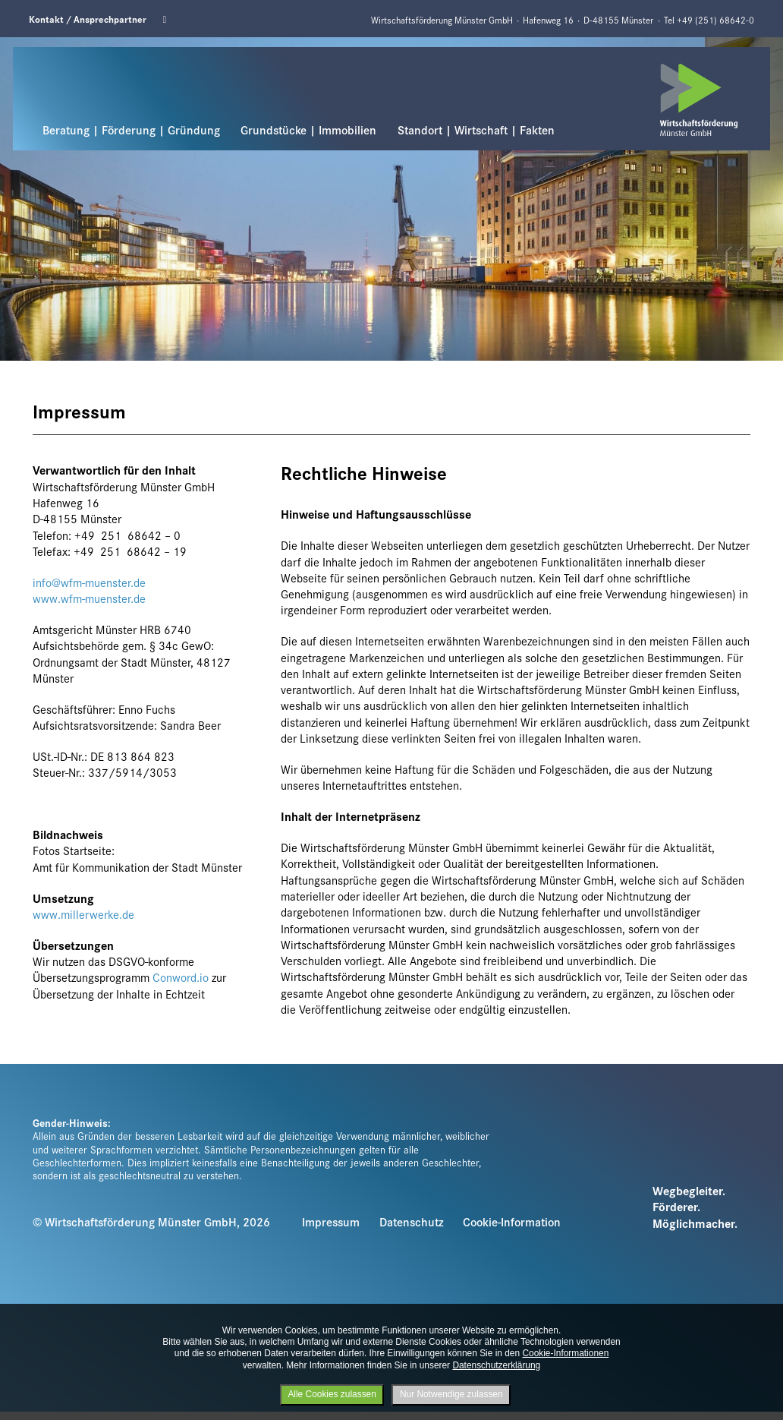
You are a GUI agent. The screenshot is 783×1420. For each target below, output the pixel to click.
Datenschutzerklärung (496, 1365)
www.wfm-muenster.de (89, 598)
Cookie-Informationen (565, 1353)
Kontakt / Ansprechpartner (87, 19)
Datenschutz (411, 1221)
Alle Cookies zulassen (332, 1394)
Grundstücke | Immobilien (308, 129)
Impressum (331, 1221)
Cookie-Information (512, 1221)
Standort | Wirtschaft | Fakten (476, 129)
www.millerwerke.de (83, 914)
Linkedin (169, 20)
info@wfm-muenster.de (89, 582)
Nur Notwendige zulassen (451, 1394)
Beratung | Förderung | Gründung (131, 129)
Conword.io (181, 977)
